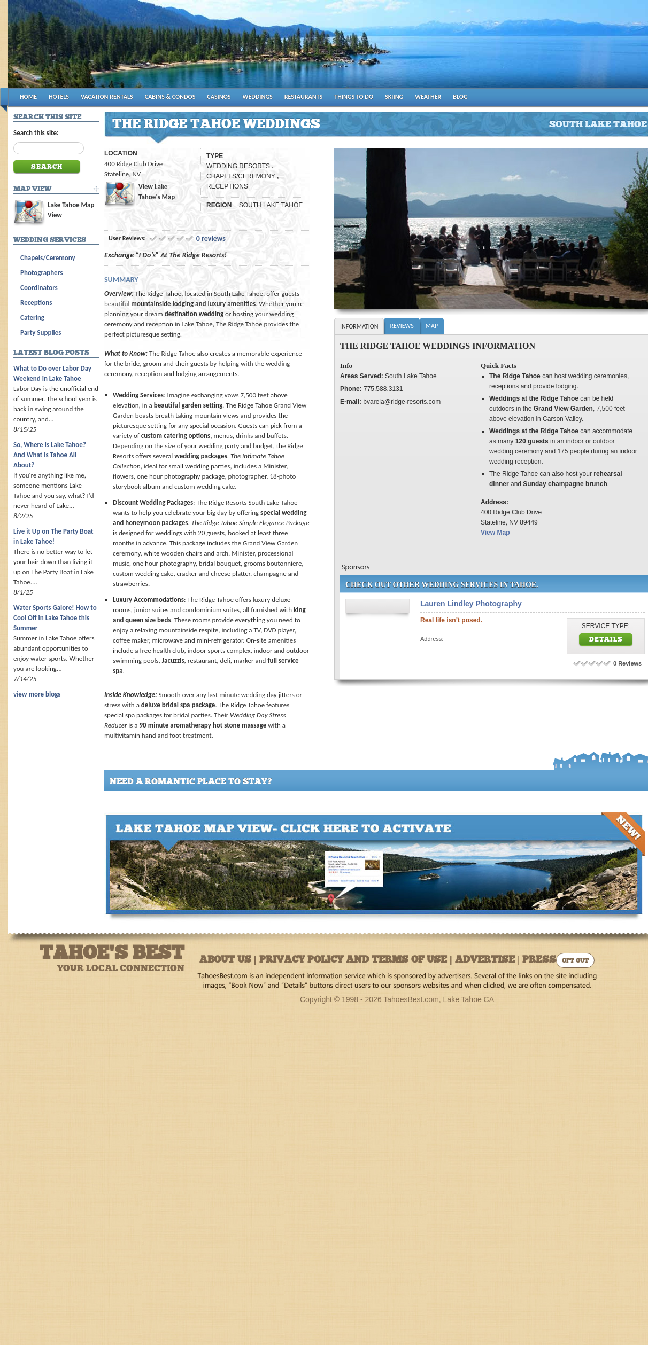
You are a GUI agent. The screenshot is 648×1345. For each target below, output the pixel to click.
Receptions (36, 303)
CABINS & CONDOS (170, 96)
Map (432, 326)
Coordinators (39, 288)
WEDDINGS (258, 96)
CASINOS (218, 96)
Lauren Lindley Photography (471, 603)
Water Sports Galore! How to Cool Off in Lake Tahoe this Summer (55, 618)
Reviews (401, 326)
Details (606, 640)
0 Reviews (627, 663)
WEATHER (428, 96)
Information (359, 326)
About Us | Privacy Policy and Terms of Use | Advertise (357, 960)
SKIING (394, 96)
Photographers (41, 273)
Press (539, 960)
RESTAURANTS (303, 96)
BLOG (460, 96)
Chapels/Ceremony (47, 258)
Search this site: (36, 133)
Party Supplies (40, 333)
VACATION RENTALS (107, 96)
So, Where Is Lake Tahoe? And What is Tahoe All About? (49, 455)
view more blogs (36, 694)
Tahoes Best (134, 48)
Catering (32, 318)
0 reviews (211, 238)
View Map (495, 532)
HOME (28, 96)
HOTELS (59, 96)
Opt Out (575, 961)
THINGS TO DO (353, 96)
